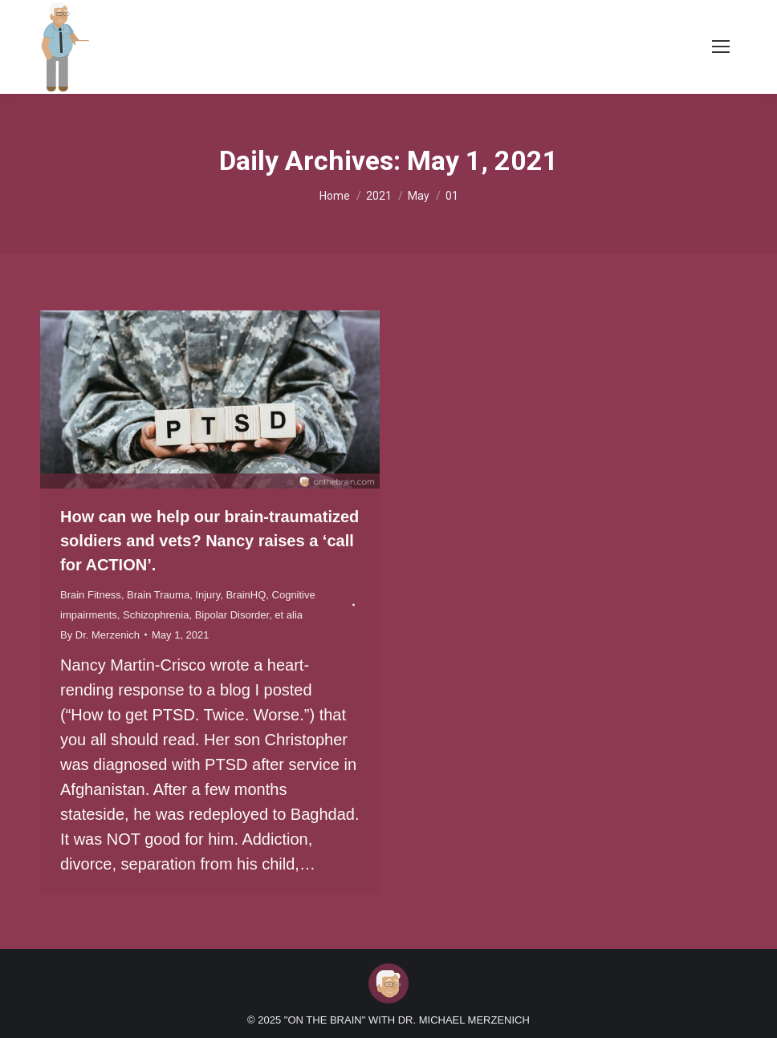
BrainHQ (246, 595)
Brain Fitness (90, 595)
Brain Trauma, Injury (173, 595)
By (100, 635)
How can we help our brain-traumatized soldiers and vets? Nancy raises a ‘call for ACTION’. (209, 541)
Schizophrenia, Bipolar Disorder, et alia (213, 615)
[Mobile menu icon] (721, 46)
